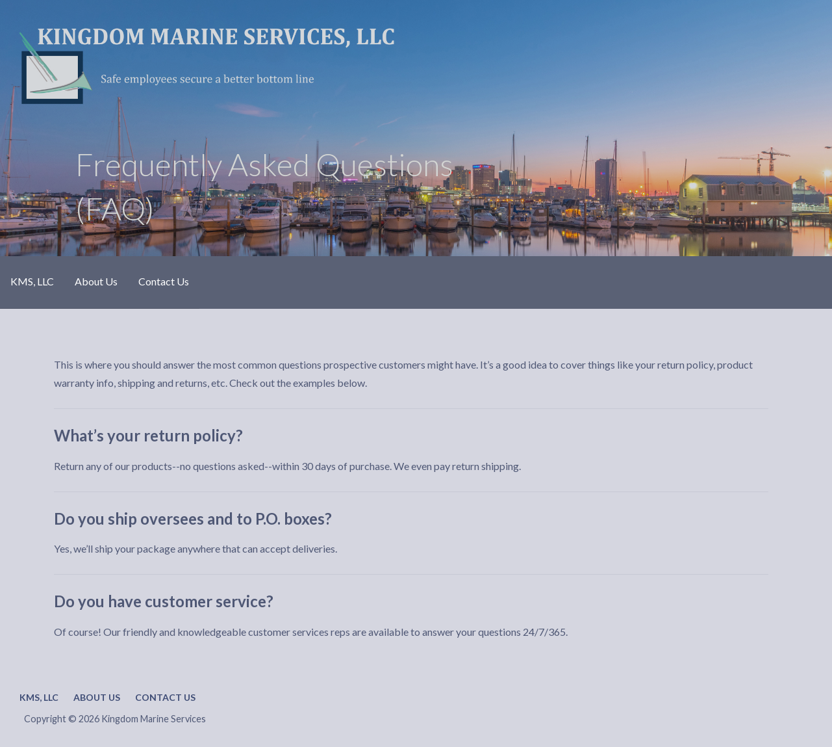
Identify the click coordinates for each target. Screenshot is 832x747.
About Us (96, 281)
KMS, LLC (32, 281)
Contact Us (163, 281)
